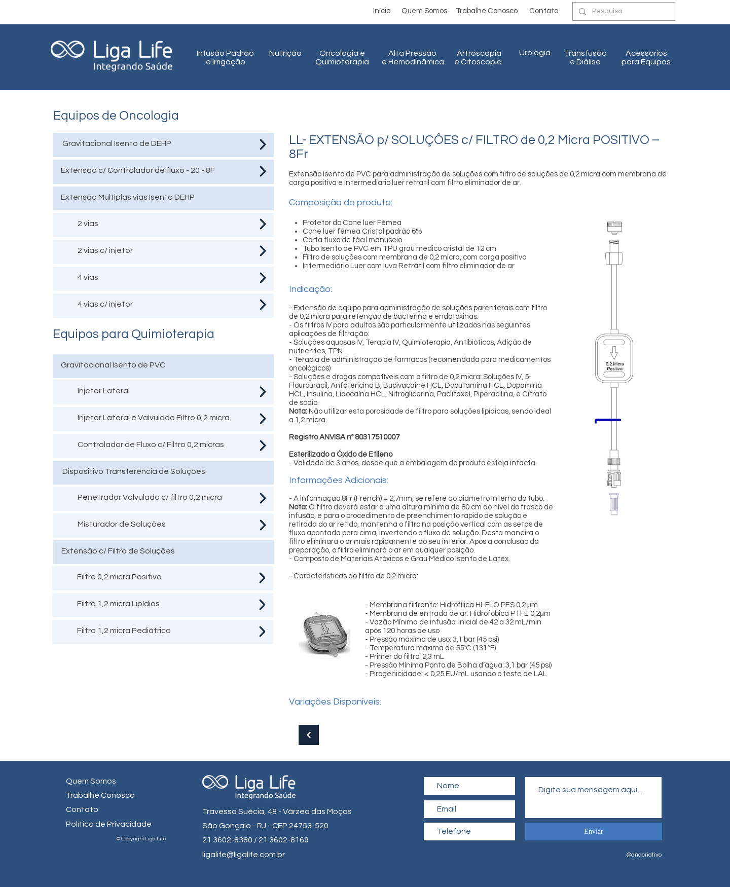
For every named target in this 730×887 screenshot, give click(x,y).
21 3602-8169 (284, 840)
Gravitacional (88, 143)
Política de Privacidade (109, 824)
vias (91, 223)
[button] (486, 11)
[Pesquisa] (622, 12)
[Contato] (543, 11)
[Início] (381, 11)
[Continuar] (309, 735)
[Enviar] (593, 831)
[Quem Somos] (424, 11)
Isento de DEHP (142, 143)
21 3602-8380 (227, 840)
